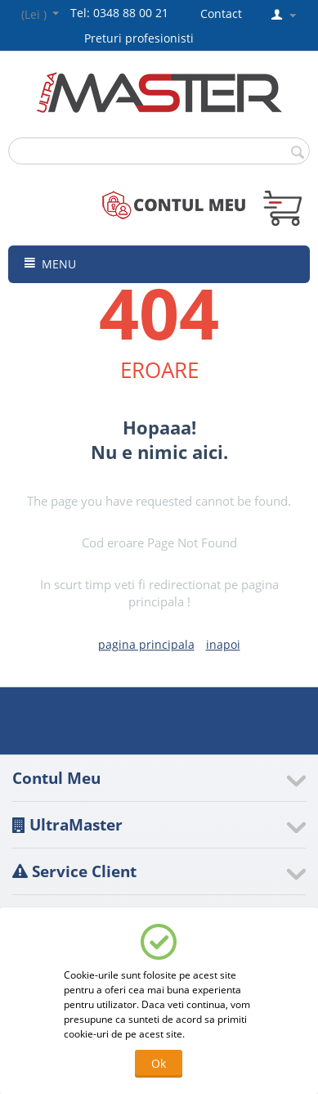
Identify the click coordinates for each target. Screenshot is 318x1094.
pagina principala (146, 644)
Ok (158, 1063)
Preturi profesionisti (142, 38)
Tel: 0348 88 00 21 (119, 12)
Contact (221, 13)
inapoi (223, 644)
